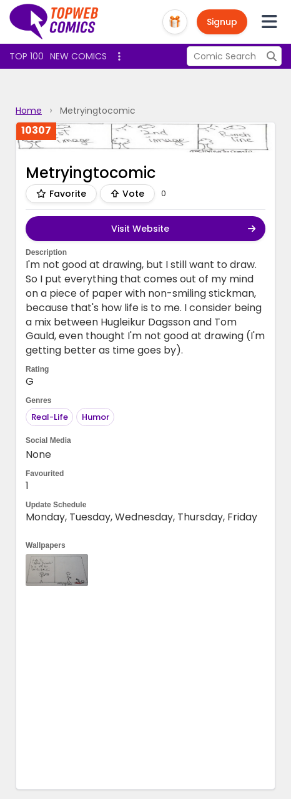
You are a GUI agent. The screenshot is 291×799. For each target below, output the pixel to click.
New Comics (78, 56)
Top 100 (26, 56)
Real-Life (49, 417)
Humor (95, 417)
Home (29, 110)
